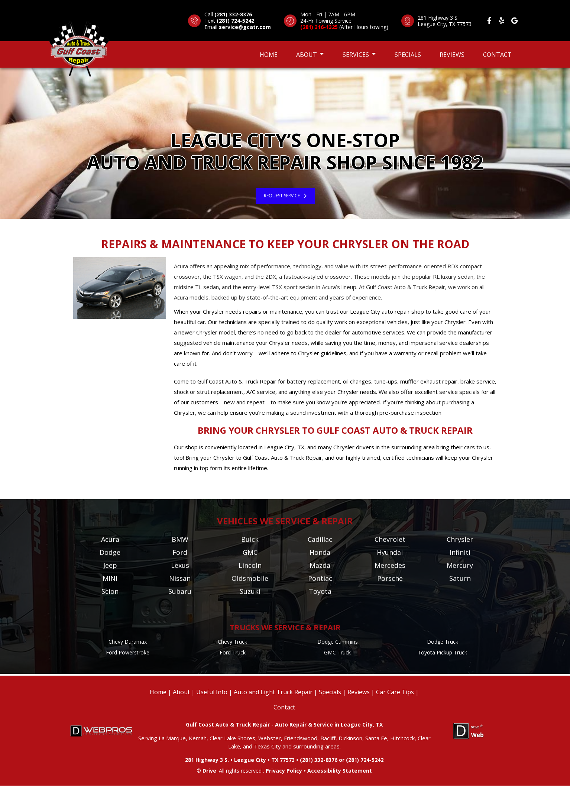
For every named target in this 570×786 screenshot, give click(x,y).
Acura (110, 539)
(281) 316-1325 (319, 26)
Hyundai (390, 552)
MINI (110, 578)
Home (269, 55)
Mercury (460, 565)
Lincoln (250, 565)
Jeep (110, 565)
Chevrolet (390, 539)
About (310, 55)
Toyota (320, 591)
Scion (110, 591)
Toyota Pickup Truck (442, 652)
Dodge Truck (442, 641)
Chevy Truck (232, 641)
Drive (209, 770)
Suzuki (250, 591)
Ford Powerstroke (127, 652)
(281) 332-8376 (233, 14)
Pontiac (320, 578)
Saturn (460, 578)
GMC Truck (337, 652)
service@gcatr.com (245, 26)
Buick (250, 539)
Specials (408, 55)
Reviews (452, 55)
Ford (179, 552)
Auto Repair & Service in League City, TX (329, 724)
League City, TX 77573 (445, 24)
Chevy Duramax (128, 641)
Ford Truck (233, 652)
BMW (180, 539)
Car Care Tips (395, 692)
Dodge (110, 552)
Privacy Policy (284, 770)
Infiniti (460, 552)
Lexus (180, 565)
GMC (250, 552)
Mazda (320, 565)
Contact (497, 55)
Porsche (390, 578)
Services (359, 55)
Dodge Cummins (337, 641)
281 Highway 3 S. (438, 17)
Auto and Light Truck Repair (273, 692)
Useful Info (211, 692)
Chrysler (460, 539)
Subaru (179, 591)
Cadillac (320, 539)
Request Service (282, 196)
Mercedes (390, 565)
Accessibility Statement (339, 770)
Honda (320, 552)
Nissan (180, 578)
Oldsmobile (249, 578)
